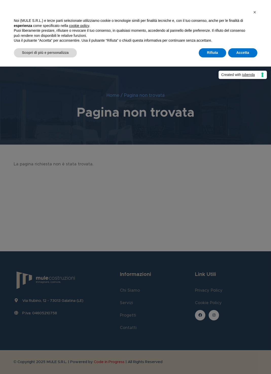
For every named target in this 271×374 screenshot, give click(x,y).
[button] (255, 12)
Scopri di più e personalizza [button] (45, 53)
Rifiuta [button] (212, 53)
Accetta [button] (242, 53)
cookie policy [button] (79, 26)
